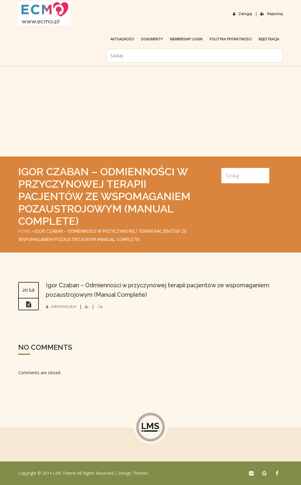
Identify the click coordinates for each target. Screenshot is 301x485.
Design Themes (133, 473)
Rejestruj (271, 14)
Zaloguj (242, 14)
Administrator (64, 306)
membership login (186, 39)
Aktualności (122, 39)
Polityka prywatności (231, 39)
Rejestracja (269, 39)
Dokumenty (152, 39)
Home (24, 231)
